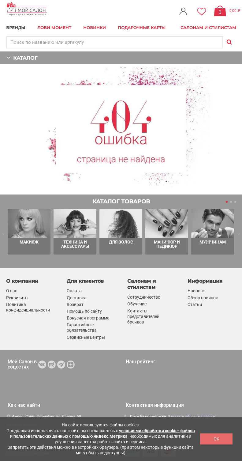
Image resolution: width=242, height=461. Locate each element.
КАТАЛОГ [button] (21, 57)
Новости (196, 290)
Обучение (137, 303)
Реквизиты (17, 297)
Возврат (75, 304)
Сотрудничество (143, 297)
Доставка (77, 297)
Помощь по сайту (84, 311)
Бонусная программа (88, 318)
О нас (11, 290)
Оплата (74, 290)
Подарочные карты (142, 27)
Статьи (195, 304)
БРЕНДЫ (15, 27)
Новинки (94, 27)
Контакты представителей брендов (143, 316)
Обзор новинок (203, 297)
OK (216, 438)
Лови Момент (54, 27)
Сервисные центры (86, 337)
